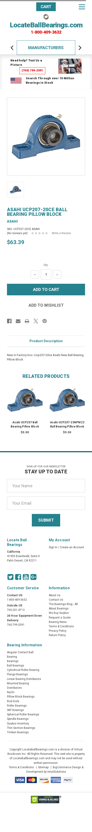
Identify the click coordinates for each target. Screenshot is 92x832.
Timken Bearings (18, 732)
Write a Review (61, 233)
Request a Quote (60, 617)
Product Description (46, 341)
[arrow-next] (80, 47)
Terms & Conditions (61, 626)
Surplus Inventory (18, 723)
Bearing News (58, 622)
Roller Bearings (17, 705)
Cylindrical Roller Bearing (23, 670)
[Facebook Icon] (18, 577)
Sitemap (43, 767)
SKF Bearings (15, 710)
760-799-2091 (16, 624)
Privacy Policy (57, 630)
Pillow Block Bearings (21, 696)
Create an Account (72, 547)
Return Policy (57, 635)
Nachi (10, 692)
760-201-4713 (16, 610)
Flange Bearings (17, 674)
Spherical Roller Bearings (23, 714)
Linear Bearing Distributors (24, 679)
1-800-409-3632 (46, 32)
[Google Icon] (33, 577)
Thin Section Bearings (21, 728)
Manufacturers (46, 47)
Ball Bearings (15, 665)
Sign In (53, 547)
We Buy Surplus (59, 613)
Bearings (13, 661)
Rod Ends (13, 701)
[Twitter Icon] (10, 577)
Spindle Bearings (18, 718)
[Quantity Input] (46, 274)
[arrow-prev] (12, 47)
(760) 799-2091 (32, 70)
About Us (54, 595)
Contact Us (56, 599)
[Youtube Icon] (25, 577)
